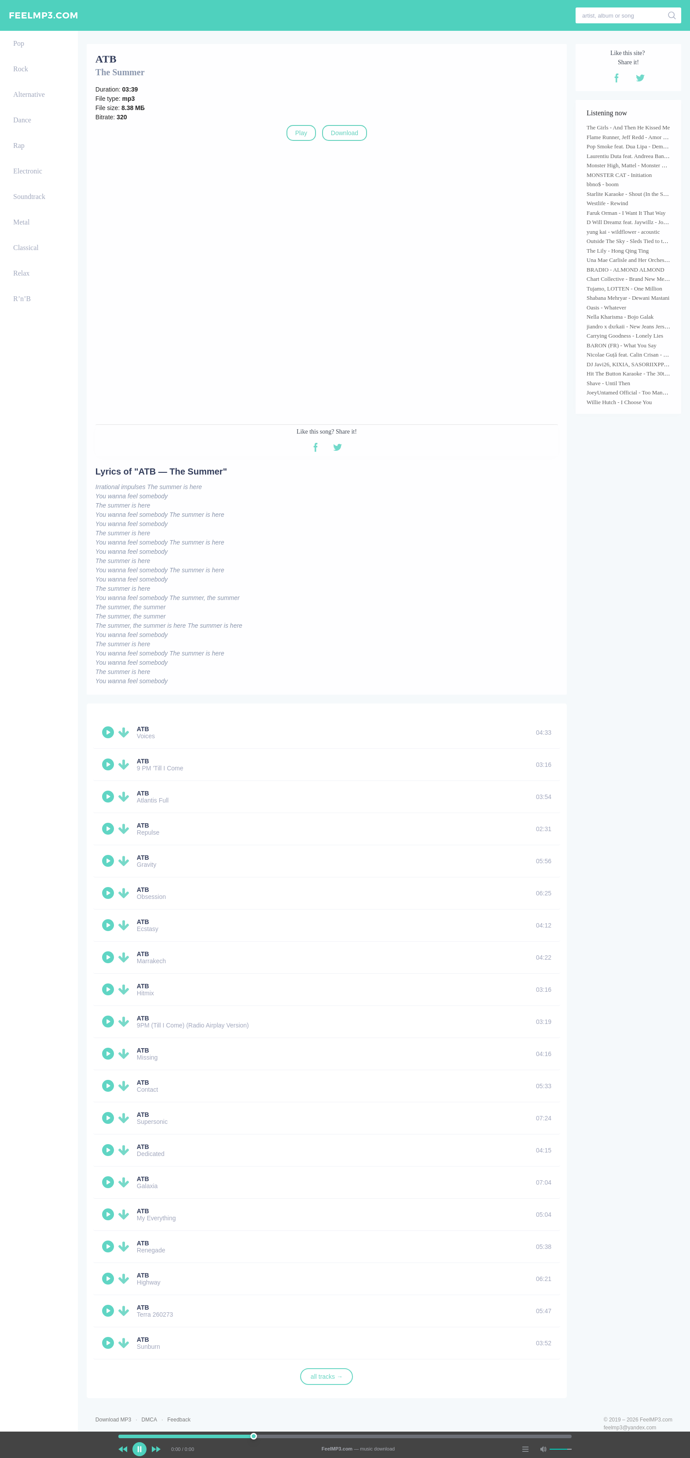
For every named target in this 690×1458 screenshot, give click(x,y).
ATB (143, 729)
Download (344, 132)
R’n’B (22, 298)
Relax (21, 273)
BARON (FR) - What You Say (622, 345)
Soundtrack (29, 196)
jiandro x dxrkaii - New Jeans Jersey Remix (636, 326)
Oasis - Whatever (606, 307)
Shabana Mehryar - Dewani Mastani (628, 298)
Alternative (29, 94)
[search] (672, 15)
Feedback (179, 1420)
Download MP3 (113, 1420)
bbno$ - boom (603, 184)
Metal (21, 222)
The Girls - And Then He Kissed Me (628, 127)
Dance (22, 120)
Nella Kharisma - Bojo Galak (620, 316)
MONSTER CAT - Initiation (619, 175)
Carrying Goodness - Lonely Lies (625, 335)
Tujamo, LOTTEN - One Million (624, 288)
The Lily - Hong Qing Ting (618, 250)
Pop (18, 43)
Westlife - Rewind (607, 203)
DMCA (149, 1420)
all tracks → (327, 1376)
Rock (20, 69)
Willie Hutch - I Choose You (619, 402)
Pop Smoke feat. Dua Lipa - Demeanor (631, 146)
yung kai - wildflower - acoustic (623, 231)
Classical (26, 247)
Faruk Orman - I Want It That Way (626, 213)
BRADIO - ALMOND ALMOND (625, 269)
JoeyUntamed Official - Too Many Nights (634, 392)
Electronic (27, 171)
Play (301, 132)
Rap (19, 145)
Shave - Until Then (608, 383)
